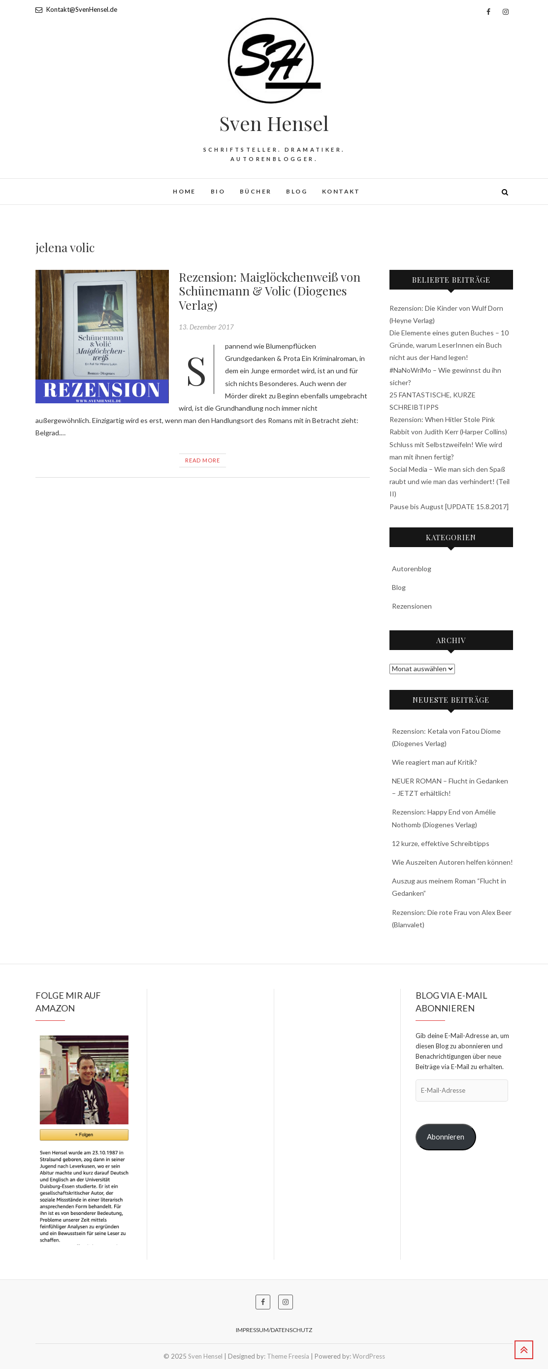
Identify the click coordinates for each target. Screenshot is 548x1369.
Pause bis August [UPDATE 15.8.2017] (449, 506)
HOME (184, 191)
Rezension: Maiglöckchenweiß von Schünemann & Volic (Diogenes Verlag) (269, 291)
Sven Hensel (274, 123)
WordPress (369, 1356)
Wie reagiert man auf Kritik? (434, 762)
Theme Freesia (288, 1356)
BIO (218, 191)
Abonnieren (445, 1137)
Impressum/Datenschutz (274, 1330)
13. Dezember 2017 (206, 327)
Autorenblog (411, 568)
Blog (296, 191)
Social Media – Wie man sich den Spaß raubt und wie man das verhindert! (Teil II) (449, 481)
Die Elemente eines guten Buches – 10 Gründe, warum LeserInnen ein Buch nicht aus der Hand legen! (449, 344)
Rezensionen (412, 606)
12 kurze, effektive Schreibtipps (440, 843)
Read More (202, 460)
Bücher (255, 191)
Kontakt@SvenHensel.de (76, 9)
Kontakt (341, 191)
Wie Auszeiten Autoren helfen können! (452, 862)
